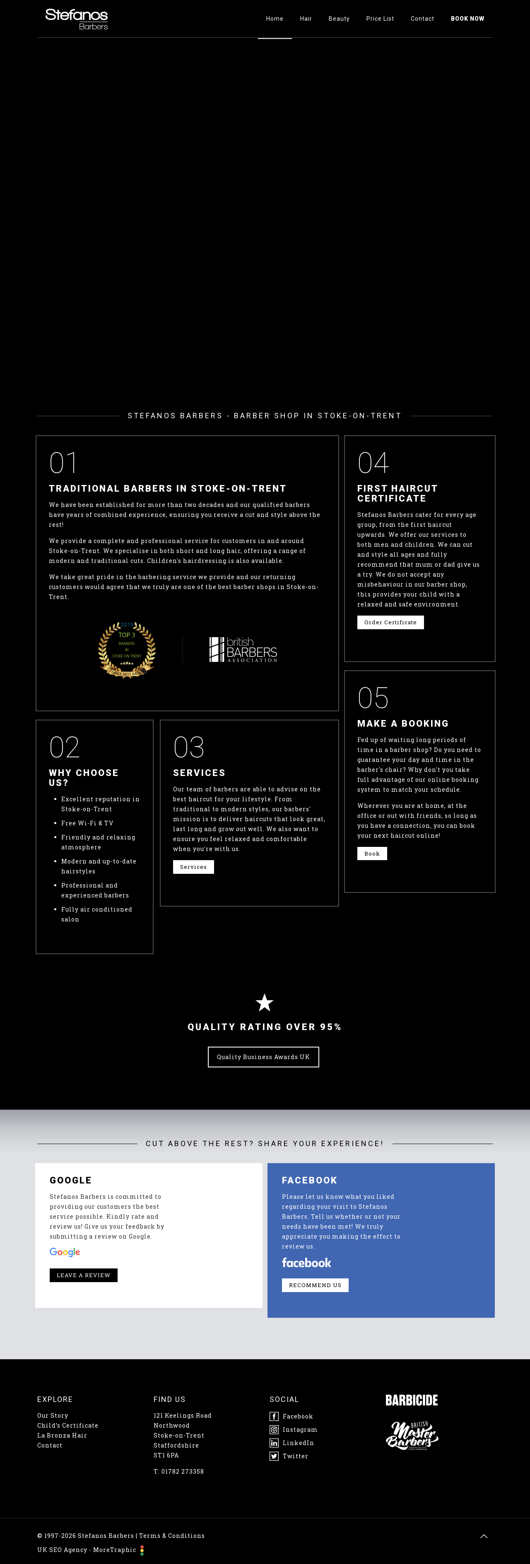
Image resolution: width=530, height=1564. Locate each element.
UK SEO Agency (62, 1550)
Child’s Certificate (68, 1425)
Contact (50, 1445)
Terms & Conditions (172, 1536)
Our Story (52, 1415)
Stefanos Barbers (106, 1536)
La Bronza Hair (62, 1435)
